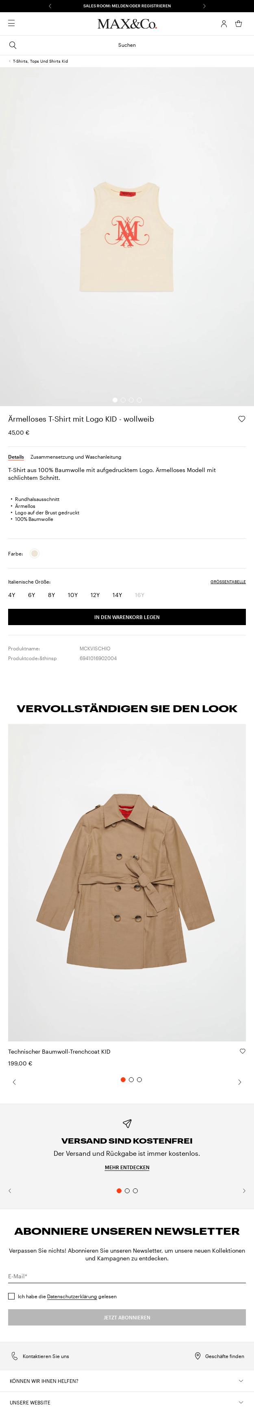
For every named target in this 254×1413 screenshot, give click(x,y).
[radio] (34, 553)
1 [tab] (119, 1190)
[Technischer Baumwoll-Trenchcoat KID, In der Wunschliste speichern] (242, 1051)
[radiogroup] (23, 553)
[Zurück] (50, 6)
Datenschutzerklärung (72, 1296)
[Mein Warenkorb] (238, 24)
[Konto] (224, 24)
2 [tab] (127, 1190)
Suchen (72, 45)
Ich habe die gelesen (67, 1296)
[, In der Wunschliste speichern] (242, 419)
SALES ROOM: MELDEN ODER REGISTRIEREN (127, 5)
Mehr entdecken (127, 1167)
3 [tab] (135, 1190)
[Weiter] (204, 6)
